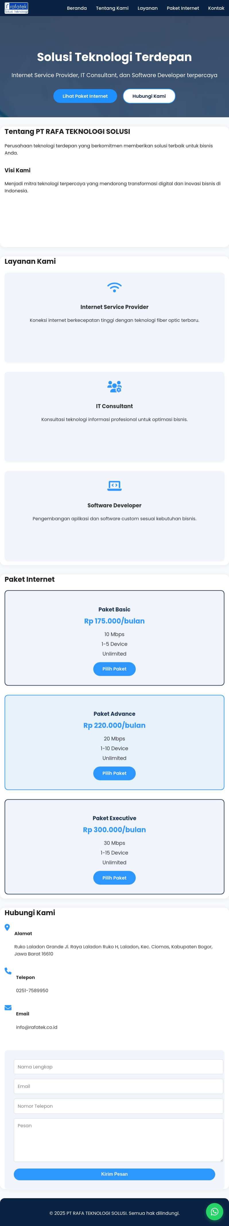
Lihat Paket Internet (85, 96)
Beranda (77, 8)
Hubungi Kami (149, 96)
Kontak (216, 8)
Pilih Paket (114, 670)
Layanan (148, 8)
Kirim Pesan (114, 1175)
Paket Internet (183, 8)
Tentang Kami (112, 8)
